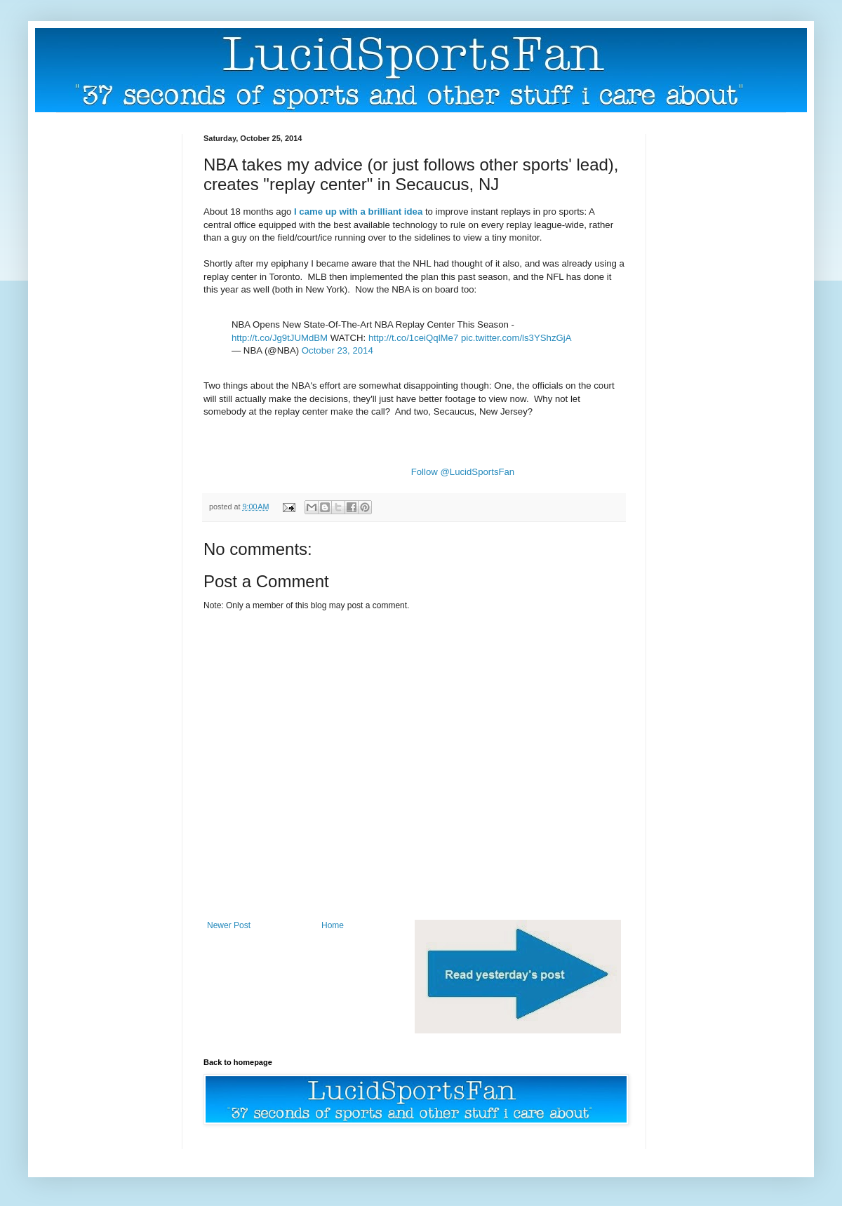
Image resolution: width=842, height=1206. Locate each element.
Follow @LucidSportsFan (463, 472)
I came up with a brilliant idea (358, 211)
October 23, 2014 (337, 350)
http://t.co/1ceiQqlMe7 (413, 338)
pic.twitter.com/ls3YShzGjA (516, 338)
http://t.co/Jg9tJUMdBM (280, 338)
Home (332, 925)
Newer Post (228, 925)
